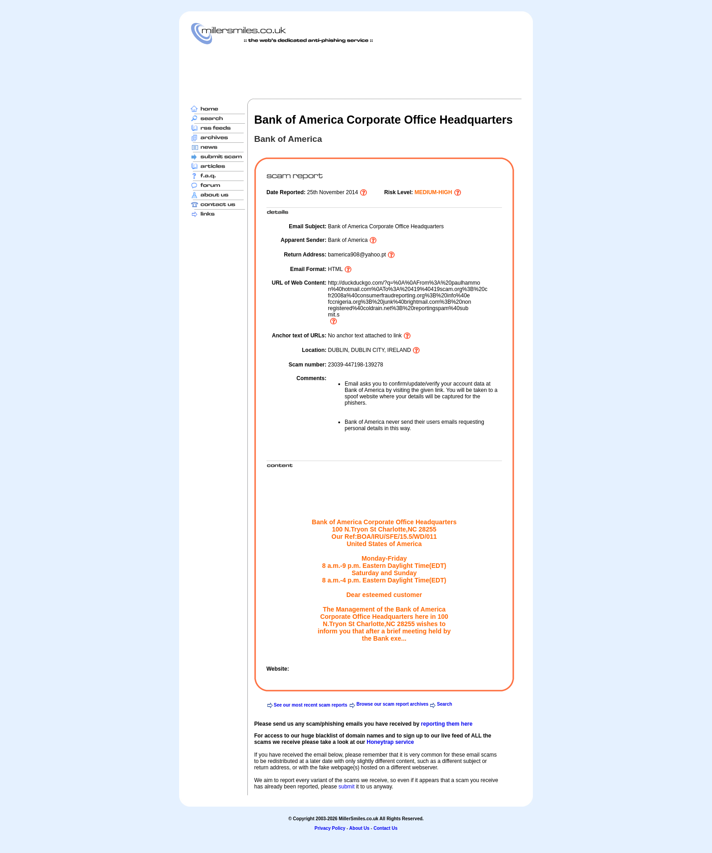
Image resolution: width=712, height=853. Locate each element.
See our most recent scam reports (310, 704)
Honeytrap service (390, 742)
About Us (359, 828)
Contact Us (385, 828)
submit (346, 786)
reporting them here (446, 724)
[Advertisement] (356, 71)
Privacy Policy (330, 828)
